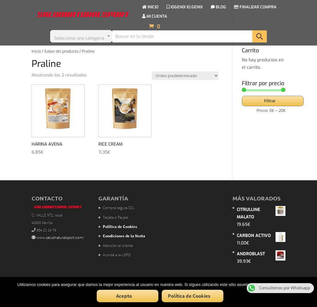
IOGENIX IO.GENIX (185, 7)
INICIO (150, 7)
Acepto (124, 295)
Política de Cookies (189, 295)
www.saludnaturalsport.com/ (58, 237)
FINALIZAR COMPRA (255, 7)
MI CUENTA (154, 16)
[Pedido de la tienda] (185, 76)
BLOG (218, 7)
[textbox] (81, 36)
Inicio (36, 51)
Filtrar (270, 100)
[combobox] (81, 36)
